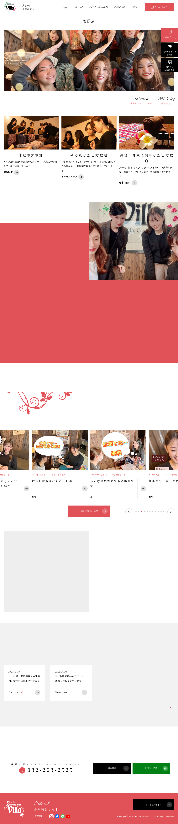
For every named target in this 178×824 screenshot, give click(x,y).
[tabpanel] (60, 464)
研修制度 (11, 172)
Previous (128, 511)
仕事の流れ (128, 183)
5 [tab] (147, 511)
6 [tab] (149, 511)
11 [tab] (163, 511)
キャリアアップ (72, 177)
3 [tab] (141, 511)
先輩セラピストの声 (141, 101)
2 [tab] (138, 511)
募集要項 (166, 101)
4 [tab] (144, 511)
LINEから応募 (156, 768)
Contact (158, 7)
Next (170, 511)
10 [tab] (161, 511)
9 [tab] (158, 511)
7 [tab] (152, 511)
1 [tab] (136, 511)
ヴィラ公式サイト (159, 804)
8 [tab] (155, 511)
